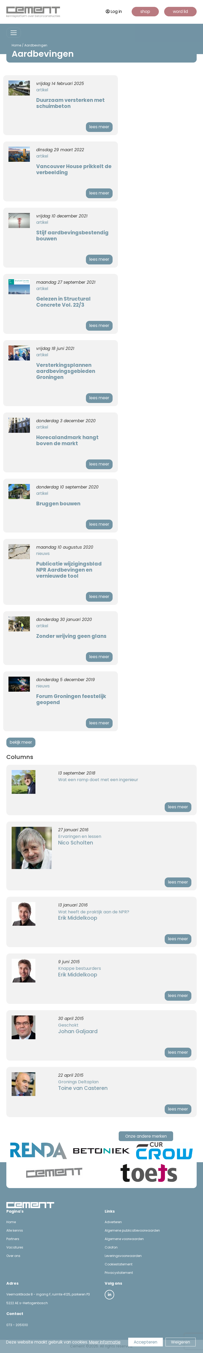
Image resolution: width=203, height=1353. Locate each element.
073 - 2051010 (17, 1325)
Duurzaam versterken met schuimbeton (70, 103)
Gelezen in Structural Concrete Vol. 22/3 (63, 301)
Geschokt (68, 1025)
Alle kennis (14, 1230)
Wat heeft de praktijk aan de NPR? (93, 912)
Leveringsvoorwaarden (123, 1256)
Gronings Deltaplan (78, 1082)
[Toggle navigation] (13, 33)
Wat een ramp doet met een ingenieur (98, 780)
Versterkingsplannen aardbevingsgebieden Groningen (65, 371)
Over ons (13, 1256)
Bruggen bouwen (58, 503)
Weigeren (180, 1342)
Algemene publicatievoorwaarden (132, 1230)
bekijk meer (21, 742)
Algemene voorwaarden (124, 1239)
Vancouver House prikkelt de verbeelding (74, 169)
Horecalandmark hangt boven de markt (67, 440)
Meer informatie (105, 1342)
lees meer (99, 127)
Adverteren (113, 1222)
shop (145, 11)
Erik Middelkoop (77, 918)
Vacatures (14, 1247)
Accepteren (145, 1342)
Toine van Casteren (83, 1088)
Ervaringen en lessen (79, 836)
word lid (180, 11)
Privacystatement (119, 1272)
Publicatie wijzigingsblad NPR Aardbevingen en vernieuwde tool (69, 570)
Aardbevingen (35, 45)
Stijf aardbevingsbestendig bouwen (72, 235)
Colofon (111, 1247)
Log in (114, 11)
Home (16, 45)
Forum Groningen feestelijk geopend (71, 699)
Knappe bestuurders (79, 968)
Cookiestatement (118, 1264)
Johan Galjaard (78, 1031)
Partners (12, 1239)
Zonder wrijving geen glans (71, 636)
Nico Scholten (75, 842)
